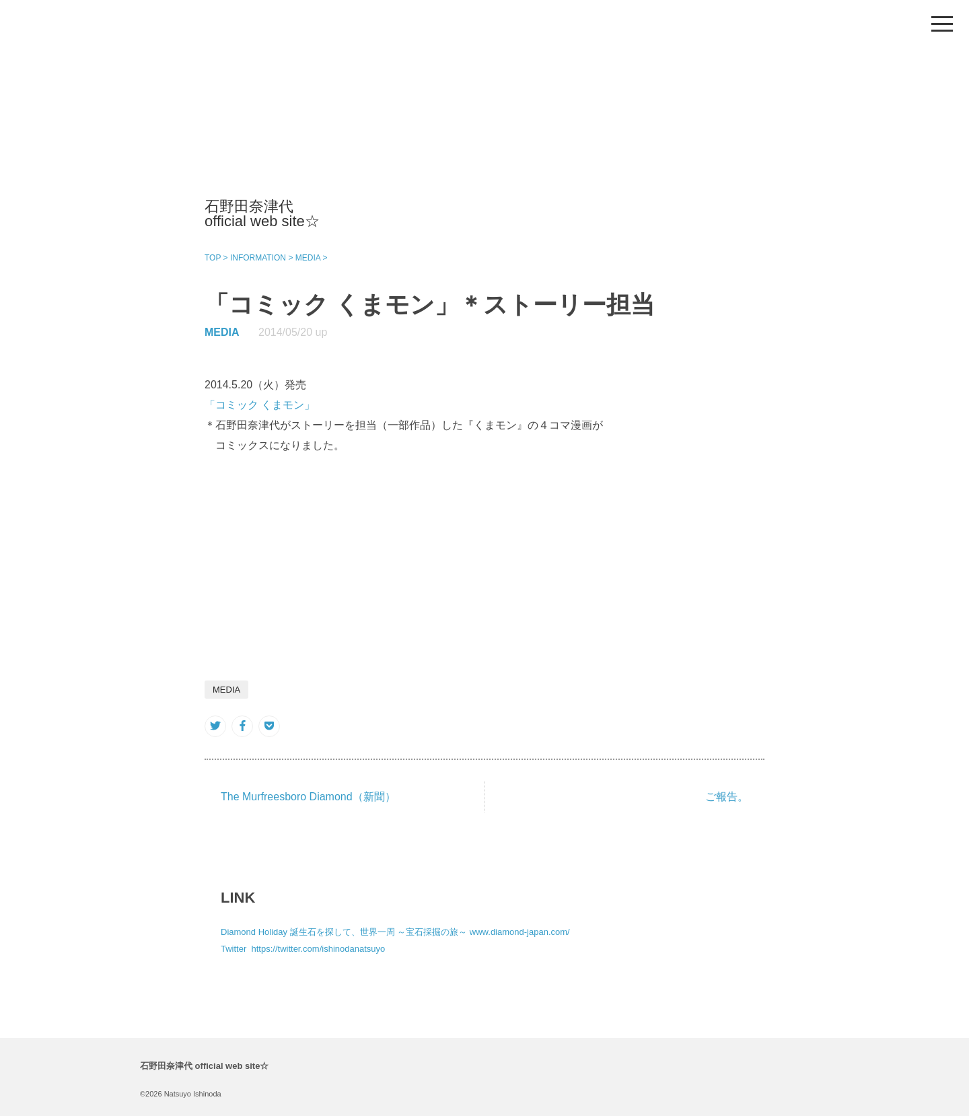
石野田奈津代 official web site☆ (262, 214)
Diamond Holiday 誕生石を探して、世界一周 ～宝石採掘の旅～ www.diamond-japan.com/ (395, 932)
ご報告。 (726, 796)
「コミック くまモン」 (260, 405)
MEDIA (222, 332)
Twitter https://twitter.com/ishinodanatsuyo (303, 949)
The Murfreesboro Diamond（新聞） (308, 796)
